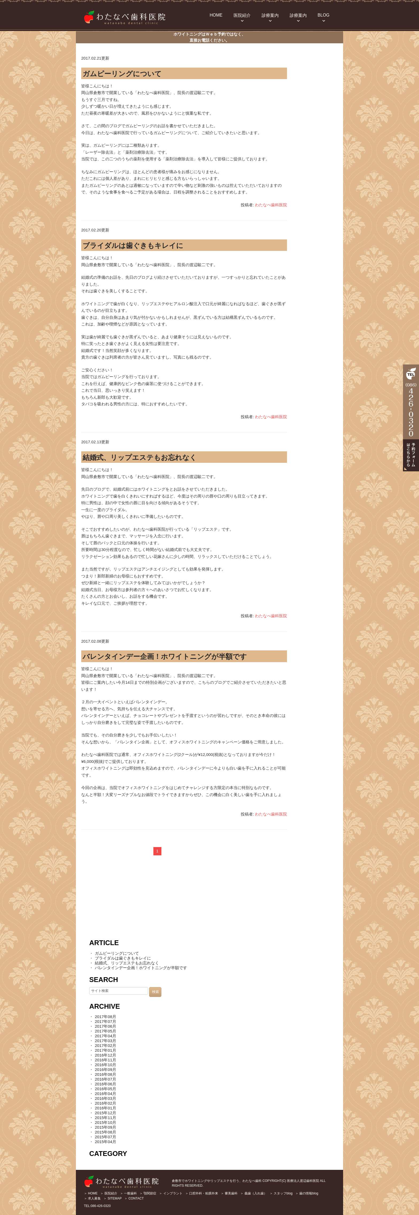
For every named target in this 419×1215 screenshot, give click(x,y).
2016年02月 (105, 1103)
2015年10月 (105, 1122)
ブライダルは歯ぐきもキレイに (133, 245)
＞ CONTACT (133, 1198)
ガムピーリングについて (122, 73)
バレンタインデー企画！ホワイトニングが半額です (165, 656)
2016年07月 (105, 1079)
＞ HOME (91, 1193)
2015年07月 (105, 1137)
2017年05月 (105, 1031)
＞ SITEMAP (112, 1198)
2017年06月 (105, 1026)
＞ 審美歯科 (229, 1193)
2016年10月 (105, 1064)
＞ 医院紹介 (108, 1193)
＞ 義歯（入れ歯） (253, 1193)
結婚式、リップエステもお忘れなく (140, 457)
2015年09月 (105, 1127)
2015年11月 (105, 1117)
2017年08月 (105, 1016)
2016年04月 (105, 1093)
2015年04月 (105, 1141)
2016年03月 (105, 1098)
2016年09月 (105, 1069)
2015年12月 (105, 1113)
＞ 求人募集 (92, 1198)
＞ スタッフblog (281, 1193)
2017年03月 (105, 1040)
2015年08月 (105, 1132)
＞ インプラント (170, 1193)
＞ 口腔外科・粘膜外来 (201, 1193)
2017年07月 (105, 1021)
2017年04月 (105, 1036)
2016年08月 (105, 1074)
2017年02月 (105, 1045)
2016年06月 (105, 1084)
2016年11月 (105, 1060)
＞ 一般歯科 (128, 1193)
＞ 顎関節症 (147, 1193)
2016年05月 (105, 1088)
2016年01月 (105, 1108)
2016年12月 (105, 1055)
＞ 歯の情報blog (306, 1193)
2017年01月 (105, 1050)
